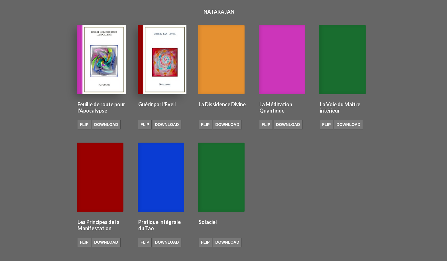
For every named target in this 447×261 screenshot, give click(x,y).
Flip (84, 124)
